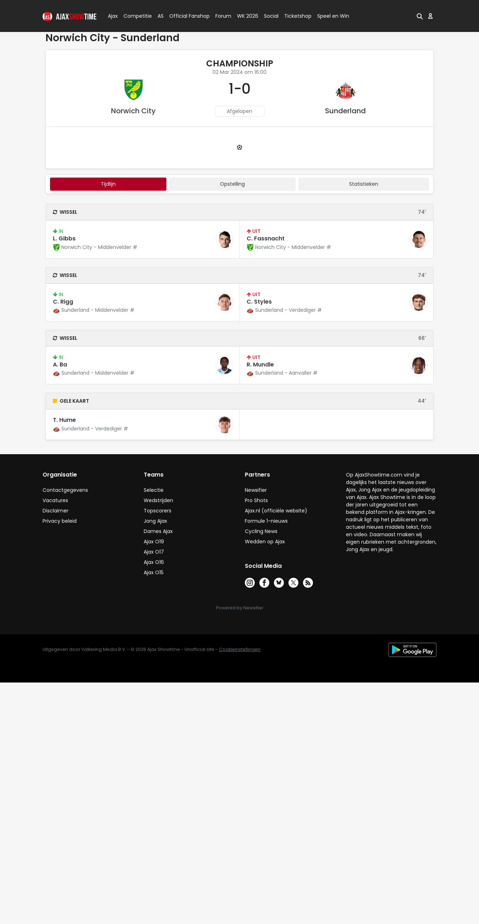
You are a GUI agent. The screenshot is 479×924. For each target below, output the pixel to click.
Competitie (134, 16)
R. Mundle (260, 364)
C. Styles (259, 302)
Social (270, 16)
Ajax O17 (154, 551)
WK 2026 (247, 16)
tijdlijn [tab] (108, 183)
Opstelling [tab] (232, 183)
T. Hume (64, 420)
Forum (223, 16)
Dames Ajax (158, 531)
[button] (420, 16)
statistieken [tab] (363, 183)
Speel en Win (333, 16)
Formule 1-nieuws (266, 520)
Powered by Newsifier (239, 608)
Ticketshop (298, 16)
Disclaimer (55, 510)
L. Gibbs (64, 238)
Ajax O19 (154, 541)
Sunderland (345, 111)
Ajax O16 (154, 562)
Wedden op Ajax (265, 541)
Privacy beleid (60, 520)
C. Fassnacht (266, 238)
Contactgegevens (65, 490)
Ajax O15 (154, 572)
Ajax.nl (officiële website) (276, 510)
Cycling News (261, 531)
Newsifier (256, 490)
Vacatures (55, 500)
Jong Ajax (155, 520)
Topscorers (157, 510)
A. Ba (60, 364)
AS (161, 16)
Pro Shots (256, 500)
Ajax (112, 16)
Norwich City (133, 111)
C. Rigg (63, 302)
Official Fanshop (185, 16)
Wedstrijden (158, 500)
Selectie (154, 490)
